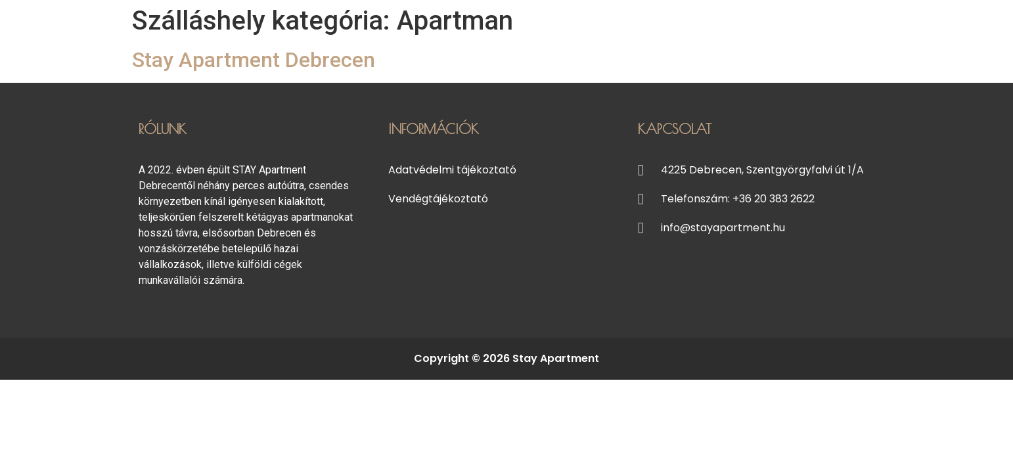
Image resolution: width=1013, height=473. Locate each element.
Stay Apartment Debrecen (253, 59)
